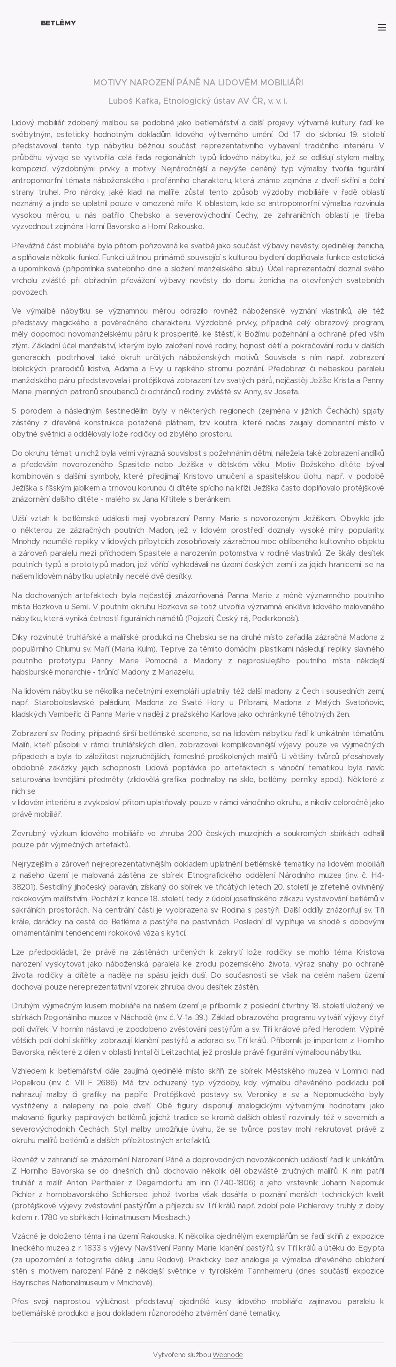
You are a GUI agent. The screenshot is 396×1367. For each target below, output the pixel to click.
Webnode (228, 1355)
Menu (382, 27)
